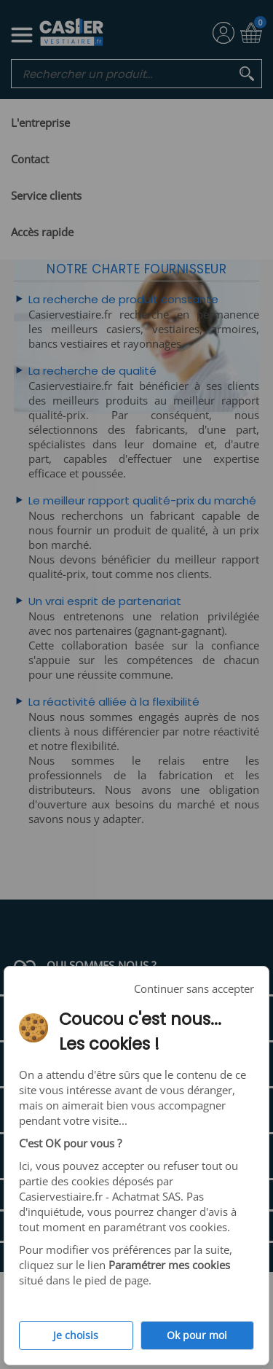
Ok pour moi (197, 1335)
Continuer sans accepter (194, 988)
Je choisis (75, 1335)
